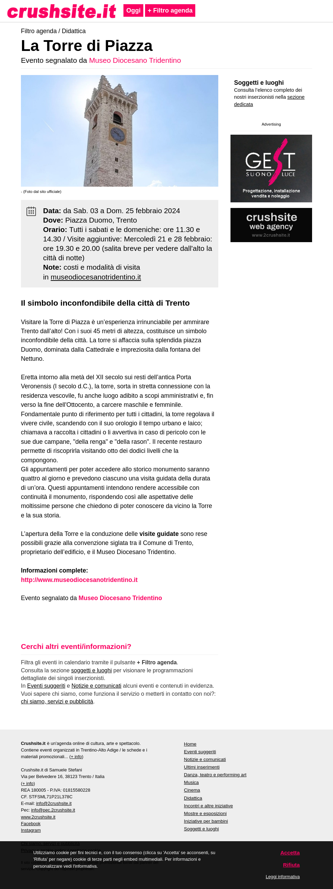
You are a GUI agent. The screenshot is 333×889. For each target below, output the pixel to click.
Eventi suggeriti (46, 686)
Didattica (73, 31)
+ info (76, 756)
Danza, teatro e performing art (215, 774)
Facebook (30, 823)
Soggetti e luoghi (259, 82)
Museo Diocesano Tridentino (135, 60)
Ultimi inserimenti (202, 767)
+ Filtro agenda (170, 10)
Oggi (133, 10)
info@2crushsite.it (53, 803)
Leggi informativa (283, 876)
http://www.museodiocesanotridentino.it (79, 579)
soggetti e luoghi (91, 670)
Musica (191, 782)
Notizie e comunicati (96, 686)
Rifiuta (291, 865)
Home (190, 744)
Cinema (192, 790)
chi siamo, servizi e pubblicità (57, 701)
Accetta (290, 853)
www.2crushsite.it (38, 817)
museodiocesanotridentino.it (96, 277)
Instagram (31, 830)
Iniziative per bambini (206, 821)
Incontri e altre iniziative (208, 805)
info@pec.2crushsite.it (53, 810)
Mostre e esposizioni (205, 813)
